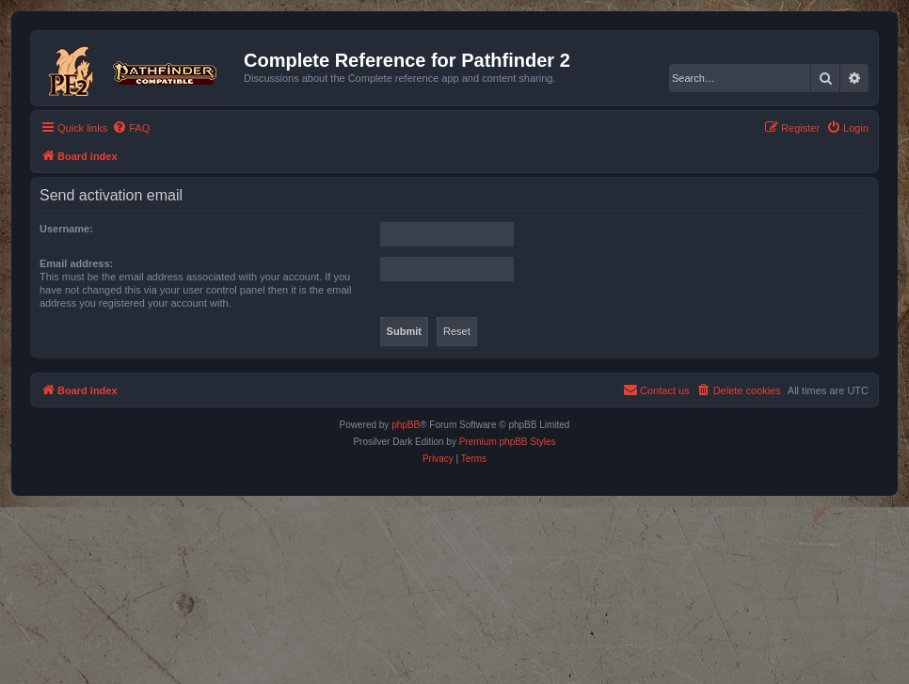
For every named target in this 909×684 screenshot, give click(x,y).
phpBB (405, 425)
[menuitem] (131, 128)
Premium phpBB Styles (507, 442)
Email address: (76, 263)
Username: (66, 228)
